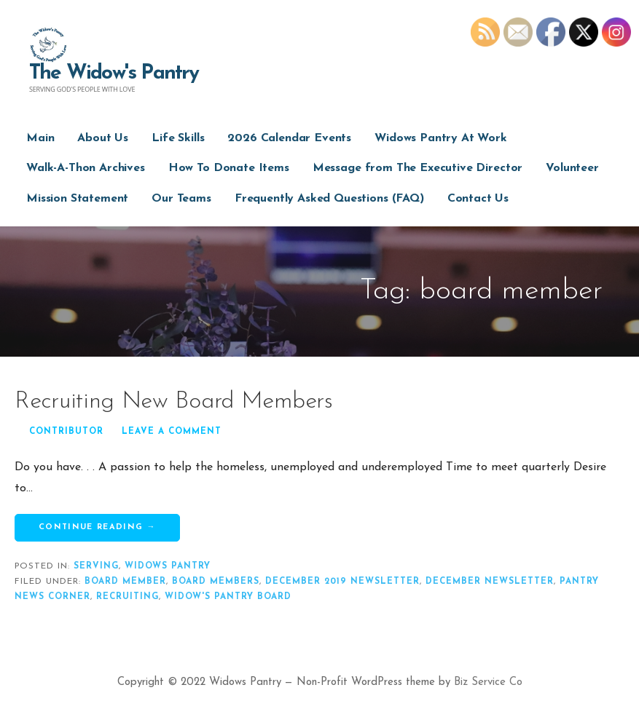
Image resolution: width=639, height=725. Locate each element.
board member (125, 581)
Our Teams (181, 199)
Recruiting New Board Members (174, 401)
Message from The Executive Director (417, 168)
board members (215, 581)
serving (96, 566)
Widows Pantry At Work (441, 138)
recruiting (127, 597)
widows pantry (168, 566)
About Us (102, 138)
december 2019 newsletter (342, 581)
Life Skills (178, 138)
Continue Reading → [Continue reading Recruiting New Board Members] (97, 527)
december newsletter (490, 581)
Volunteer (572, 168)
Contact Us (478, 199)
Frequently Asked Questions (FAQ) (329, 199)
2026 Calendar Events (289, 138)
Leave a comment (172, 431)
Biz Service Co (488, 682)
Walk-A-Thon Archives (85, 168)
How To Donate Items (228, 168)
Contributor (66, 431)
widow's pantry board (228, 597)
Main (40, 138)
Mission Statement (77, 199)
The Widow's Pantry (114, 73)
